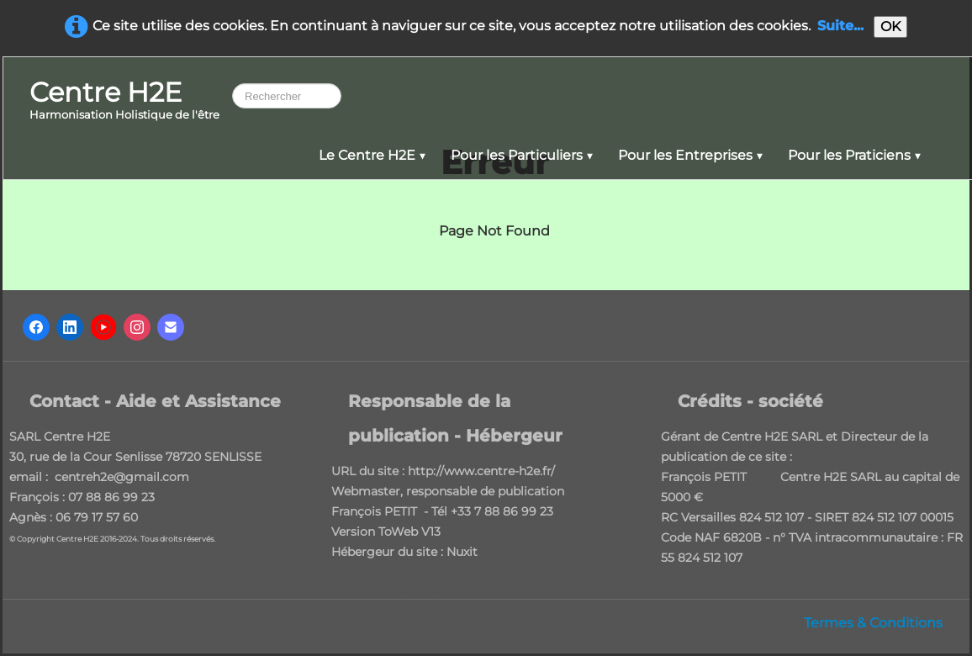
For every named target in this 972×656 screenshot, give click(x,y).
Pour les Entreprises (690, 155)
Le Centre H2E (372, 155)
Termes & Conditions (873, 623)
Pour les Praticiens (854, 155)
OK (890, 26)
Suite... (840, 26)
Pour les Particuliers (522, 155)
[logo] (124, 101)
